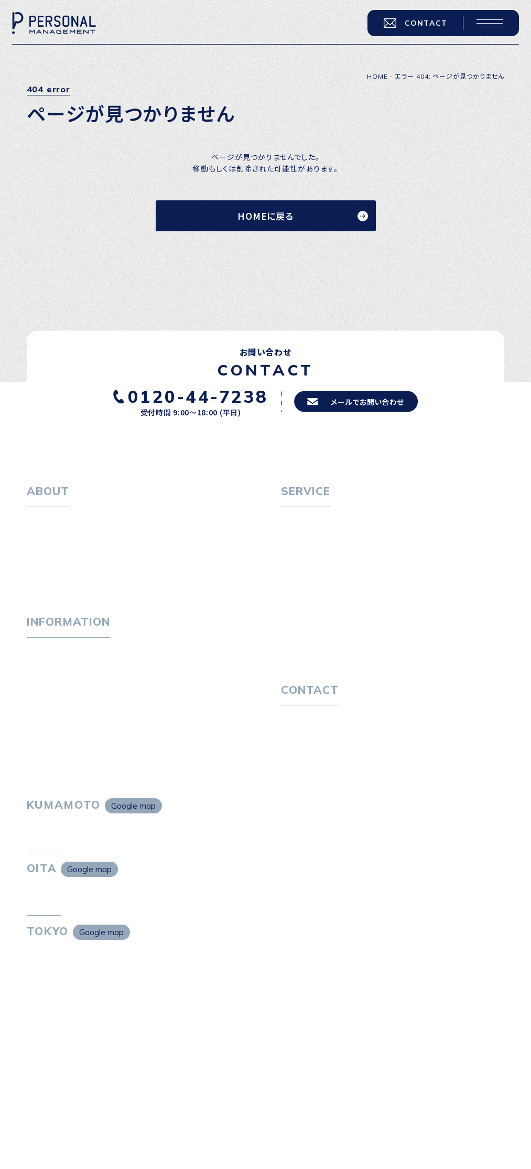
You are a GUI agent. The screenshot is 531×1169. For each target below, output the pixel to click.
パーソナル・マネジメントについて (83, 539)
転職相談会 (308, 558)
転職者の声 (308, 577)
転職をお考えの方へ (315, 521)
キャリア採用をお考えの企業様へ (337, 600)
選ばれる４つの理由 (322, 619)
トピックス (44, 663)
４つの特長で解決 (319, 637)
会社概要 (50, 558)
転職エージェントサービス (333, 539)
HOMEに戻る (265, 215)
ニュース (41, 700)
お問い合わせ (304, 743)
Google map (133, 834)
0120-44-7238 (191, 396)
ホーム (38, 521)
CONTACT (409, 29)
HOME (377, 76)
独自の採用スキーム (323, 656)
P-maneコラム (53, 682)
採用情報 (50, 577)
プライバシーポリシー (317, 761)
